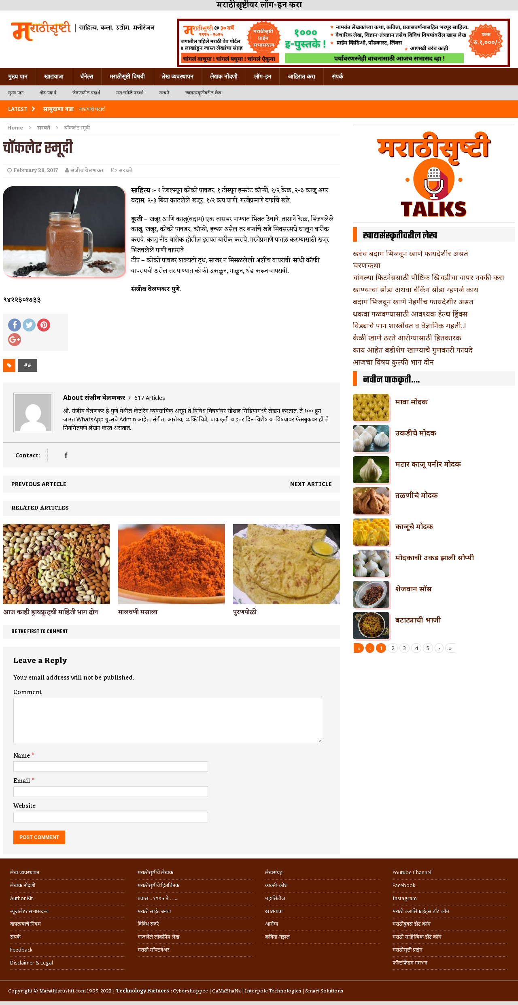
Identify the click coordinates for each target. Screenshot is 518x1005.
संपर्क (337, 76)
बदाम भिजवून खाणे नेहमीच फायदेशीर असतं (413, 301)
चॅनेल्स (86, 76)
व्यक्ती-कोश (276, 885)
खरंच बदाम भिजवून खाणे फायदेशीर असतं (410, 253)
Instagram (405, 898)
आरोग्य (271, 924)
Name (22, 756)
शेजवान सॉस (413, 588)
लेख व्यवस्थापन (177, 76)
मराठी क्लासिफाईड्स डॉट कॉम (421, 911)
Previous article (38, 484)
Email (22, 781)
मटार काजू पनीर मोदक (428, 464)
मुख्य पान (18, 76)
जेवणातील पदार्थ (86, 93)
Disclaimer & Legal (31, 963)
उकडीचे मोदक (415, 433)
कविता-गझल (277, 937)
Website (24, 806)
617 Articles (149, 398)
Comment (27, 692)
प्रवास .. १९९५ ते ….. (157, 898)
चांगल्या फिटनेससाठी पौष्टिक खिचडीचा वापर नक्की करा (428, 277)
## (27, 365)
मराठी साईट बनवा (154, 911)
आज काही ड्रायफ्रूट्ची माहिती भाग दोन (50, 612)
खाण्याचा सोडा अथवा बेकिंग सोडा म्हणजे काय (415, 289)
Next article (311, 484)
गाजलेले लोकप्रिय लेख (159, 937)
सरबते (164, 93)
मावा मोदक (411, 401)
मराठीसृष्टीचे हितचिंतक (158, 885)
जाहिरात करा (301, 76)
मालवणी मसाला (137, 612)
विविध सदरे (148, 924)
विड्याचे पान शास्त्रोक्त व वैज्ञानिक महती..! (409, 325)
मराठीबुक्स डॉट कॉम (412, 924)
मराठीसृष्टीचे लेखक (155, 872)
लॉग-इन (262, 76)
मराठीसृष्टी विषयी (127, 76)
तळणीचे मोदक (416, 495)
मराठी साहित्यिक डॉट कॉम (417, 937)
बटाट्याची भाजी (418, 620)
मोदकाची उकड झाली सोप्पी (434, 557)
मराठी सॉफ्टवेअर (153, 950)
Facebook (404, 885)
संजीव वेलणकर (87, 170)
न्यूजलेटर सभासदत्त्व (29, 911)
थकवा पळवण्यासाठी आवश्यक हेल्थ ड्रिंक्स (410, 314)
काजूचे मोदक (414, 526)
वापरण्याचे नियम (25, 924)
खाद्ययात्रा (54, 76)
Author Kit (21, 898)
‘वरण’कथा (366, 265)
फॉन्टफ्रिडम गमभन (410, 963)
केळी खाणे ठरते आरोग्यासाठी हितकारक (407, 337)
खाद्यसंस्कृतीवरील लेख (203, 93)
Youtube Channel (412, 872)
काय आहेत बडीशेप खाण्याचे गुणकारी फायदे (413, 350)
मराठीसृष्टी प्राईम (407, 950)
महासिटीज (275, 898)
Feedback (21, 950)
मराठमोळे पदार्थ (129, 93)
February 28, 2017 (36, 170)
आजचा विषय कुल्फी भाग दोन (393, 362)
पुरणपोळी (245, 612)
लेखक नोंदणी (224, 76)
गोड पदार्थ (48, 93)
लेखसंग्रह (273, 872)
